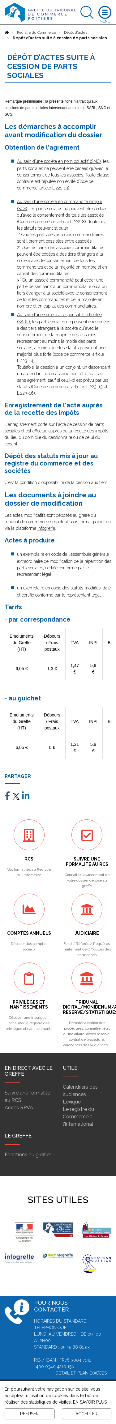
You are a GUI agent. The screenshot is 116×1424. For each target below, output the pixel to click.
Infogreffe (46, 528)
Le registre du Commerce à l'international (78, 1116)
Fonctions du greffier (28, 1155)
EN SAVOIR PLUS (90, 1402)
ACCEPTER (86, 1413)
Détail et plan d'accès (81, 1373)
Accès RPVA (19, 1108)
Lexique (72, 1102)
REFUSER (29, 1413)
